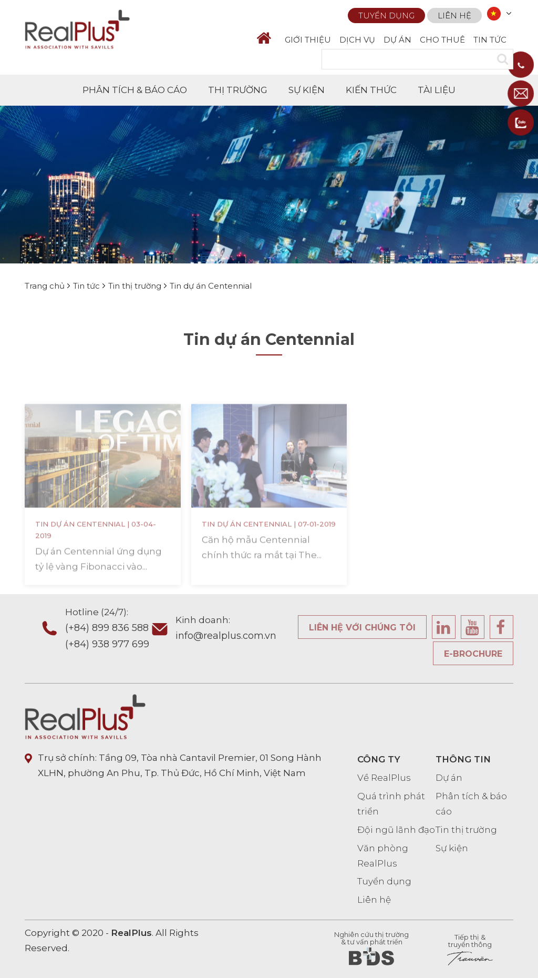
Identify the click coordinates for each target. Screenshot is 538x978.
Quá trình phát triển (391, 804)
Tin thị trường (466, 829)
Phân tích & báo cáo (471, 804)
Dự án (449, 777)
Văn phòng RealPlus (382, 856)
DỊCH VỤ (357, 40)
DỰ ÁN (397, 40)
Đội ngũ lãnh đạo (396, 829)
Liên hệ (454, 14)
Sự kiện (452, 848)
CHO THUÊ (442, 40)
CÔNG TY (378, 759)
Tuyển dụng (386, 14)
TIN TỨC (489, 40)
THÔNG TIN (463, 759)
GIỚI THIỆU (308, 40)
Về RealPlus (384, 777)
